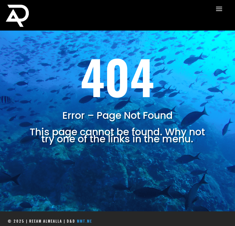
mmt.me (84, 221)
